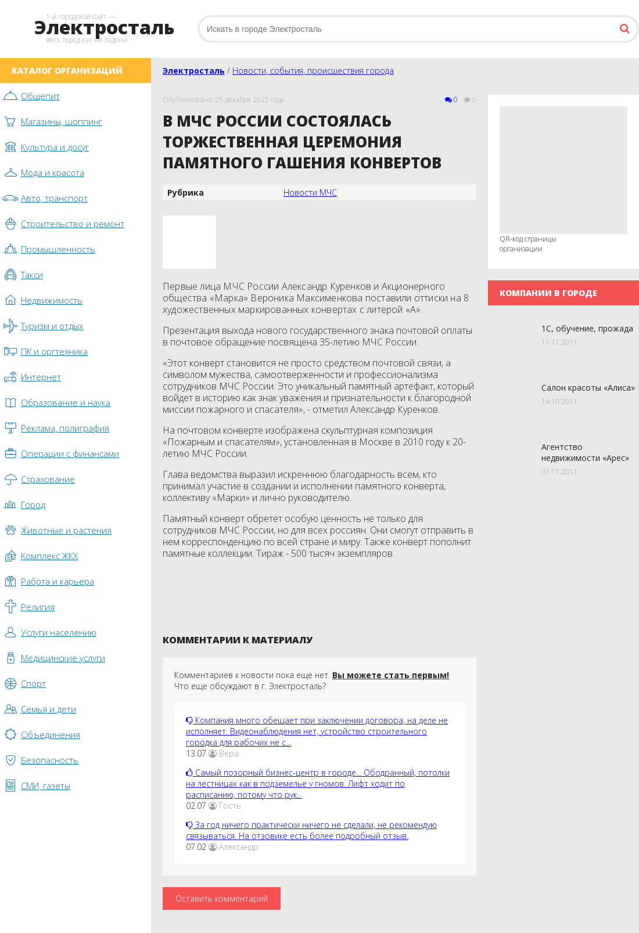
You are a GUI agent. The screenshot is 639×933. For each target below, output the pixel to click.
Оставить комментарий (221, 898)
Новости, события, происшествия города (313, 70)
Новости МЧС (310, 192)
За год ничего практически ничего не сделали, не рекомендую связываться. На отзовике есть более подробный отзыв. (311, 830)
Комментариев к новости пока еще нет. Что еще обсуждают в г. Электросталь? (311, 680)
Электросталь (194, 70)
